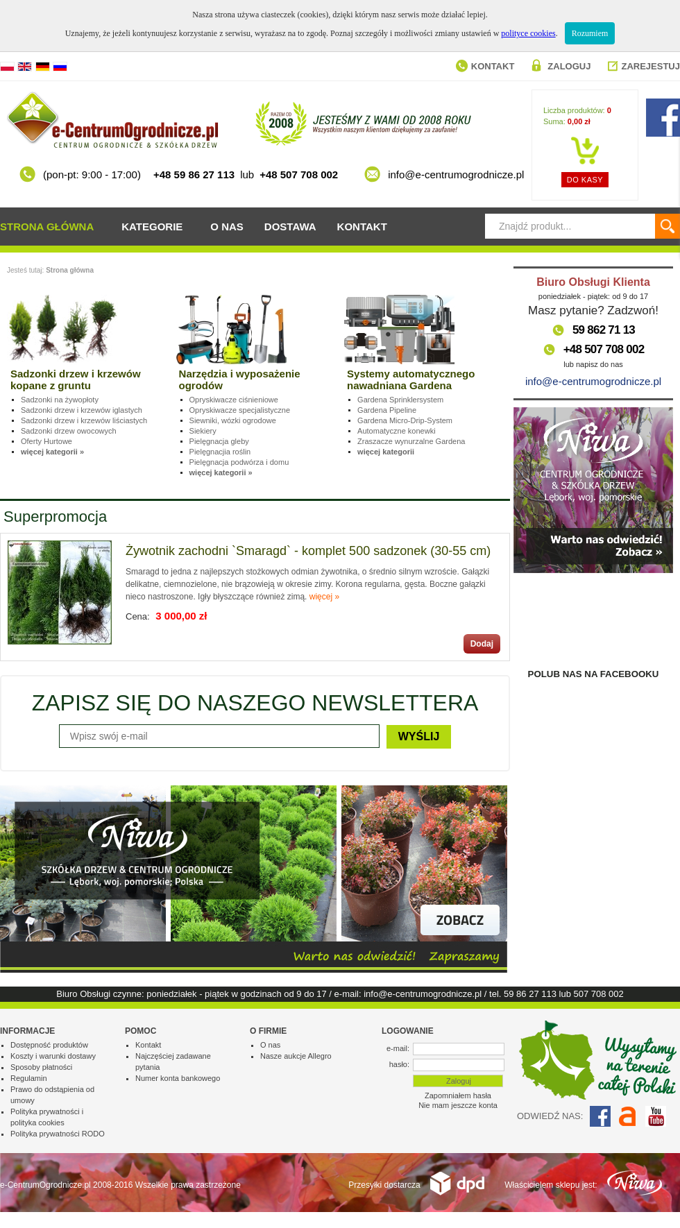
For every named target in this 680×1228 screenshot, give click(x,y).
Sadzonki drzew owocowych (69, 431)
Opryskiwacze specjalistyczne (240, 410)
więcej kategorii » (52, 451)
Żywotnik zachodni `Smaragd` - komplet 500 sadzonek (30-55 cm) (308, 551)
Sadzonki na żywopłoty (60, 399)
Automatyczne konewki (396, 431)
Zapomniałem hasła (458, 1095)
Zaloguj (568, 66)
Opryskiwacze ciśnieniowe (233, 399)
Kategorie (151, 226)
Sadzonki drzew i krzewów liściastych (84, 420)
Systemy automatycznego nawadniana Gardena (411, 379)
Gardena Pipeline (386, 410)
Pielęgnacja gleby (219, 441)
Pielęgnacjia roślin (220, 451)
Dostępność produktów (49, 1045)
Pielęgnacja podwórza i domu (239, 462)
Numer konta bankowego (177, 1078)
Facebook (600, 1116)
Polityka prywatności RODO (57, 1133)
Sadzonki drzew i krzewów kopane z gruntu (75, 379)
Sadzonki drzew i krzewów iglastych (81, 410)
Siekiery (202, 431)
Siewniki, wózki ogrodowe (232, 420)
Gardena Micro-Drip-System (404, 420)
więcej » (324, 597)
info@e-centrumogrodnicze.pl (593, 381)
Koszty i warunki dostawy (53, 1056)
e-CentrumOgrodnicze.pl (45, 1185)
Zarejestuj (650, 66)
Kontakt (493, 66)
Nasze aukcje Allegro (296, 1056)
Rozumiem (590, 33)
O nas (227, 226)
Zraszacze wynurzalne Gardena (411, 441)
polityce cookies (528, 33)
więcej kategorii (385, 451)
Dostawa (290, 226)
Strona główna (47, 226)
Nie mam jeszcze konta (458, 1105)
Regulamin (28, 1078)
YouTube (655, 1116)
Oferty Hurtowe (46, 441)
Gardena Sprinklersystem (400, 399)
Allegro (628, 1116)
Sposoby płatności (41, 1067)
